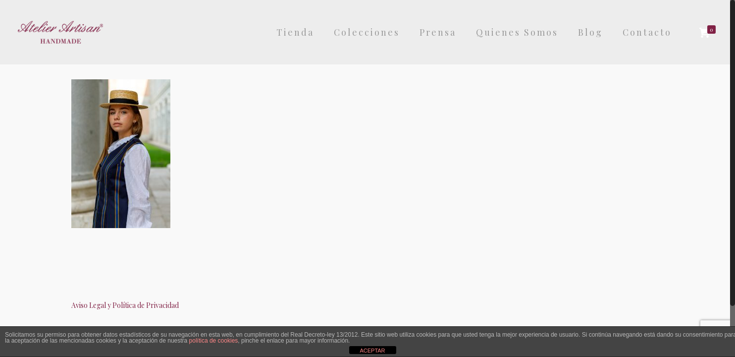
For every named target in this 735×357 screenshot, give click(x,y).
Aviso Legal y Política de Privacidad (125, 305)
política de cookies (213, 340)
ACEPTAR (372, 351)
